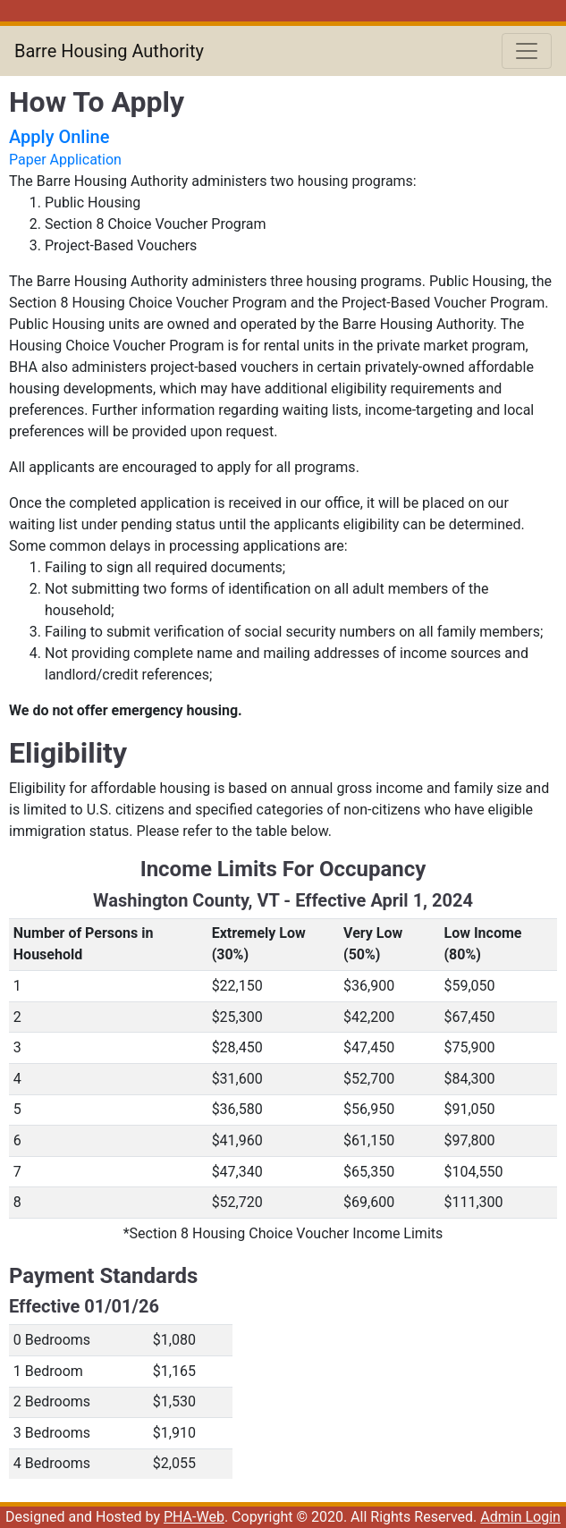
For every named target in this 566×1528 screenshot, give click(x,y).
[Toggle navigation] (527, 51)
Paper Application (65, 159)
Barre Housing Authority (109, 51)
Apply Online (59, 137)
